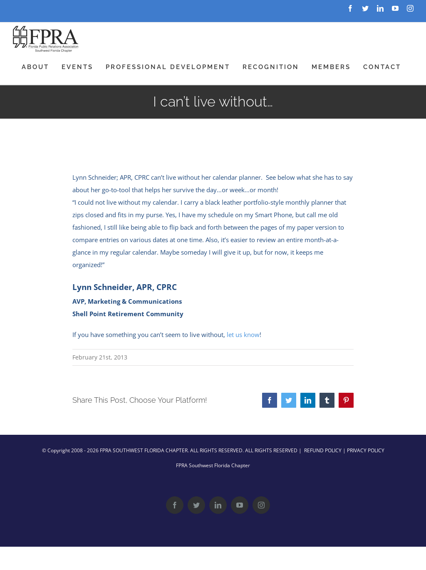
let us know (243, 334)
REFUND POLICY (323, 450)
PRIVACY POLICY (365, 450)
